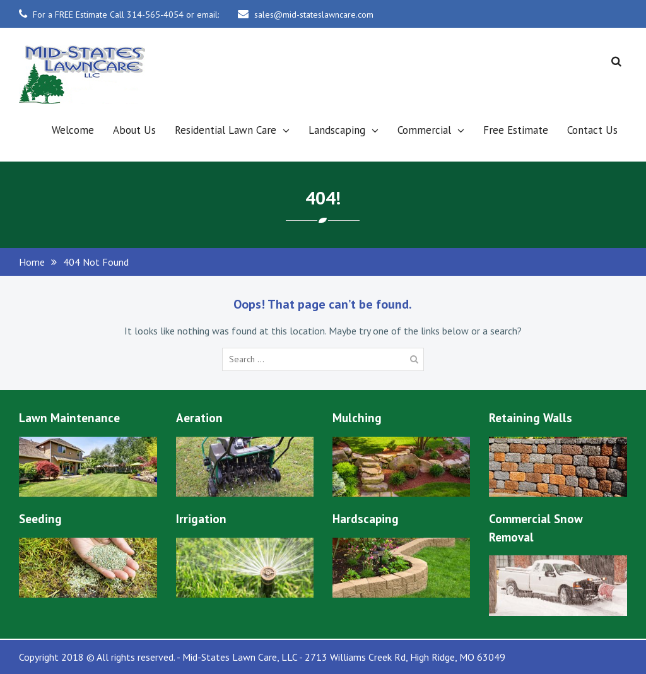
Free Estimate (515, 130)
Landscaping (336, 130)
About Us (134, 130)
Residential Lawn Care (225, 130)
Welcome (73, 130)
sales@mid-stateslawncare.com (313, 14)
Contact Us (592, 130)
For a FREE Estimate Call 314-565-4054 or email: (126, 14)
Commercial (424, 130)
